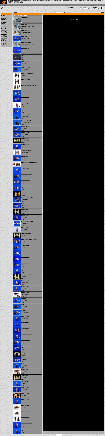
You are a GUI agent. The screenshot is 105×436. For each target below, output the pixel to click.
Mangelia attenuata (25, 108)
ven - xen (4, 45)
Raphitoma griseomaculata (26, 334)
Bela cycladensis (24, 227)
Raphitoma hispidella (25, 340)
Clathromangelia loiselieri (26, 423)
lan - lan (4, 27)
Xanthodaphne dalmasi (26, 233)
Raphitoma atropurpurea (26, 103)
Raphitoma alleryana (25, 67)
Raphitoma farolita (25, 286)
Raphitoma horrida (25, 357)
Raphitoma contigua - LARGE (27, 197)
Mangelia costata (24, 215)
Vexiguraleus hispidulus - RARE (27, 346)
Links (75, 5)
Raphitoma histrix (24, 351)
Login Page (2, 5)
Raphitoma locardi (25, 411)
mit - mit (3, 31)
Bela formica (23, 304)
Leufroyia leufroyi (24, 375)
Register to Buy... (25, 5)
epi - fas (3, 24)
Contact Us (92, 5)
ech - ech (4, 23)
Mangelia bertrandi (25, 126)
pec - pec (4, 39)
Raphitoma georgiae (25, 316)
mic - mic (4, 30)
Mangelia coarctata (25, 168)
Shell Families (45, 5)
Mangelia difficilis (24, 251)
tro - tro (3, 43)
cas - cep (4, 19)
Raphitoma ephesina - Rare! (27, 274)
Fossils (50, 5)
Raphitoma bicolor (25, 132)
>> (64, 12)
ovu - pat (4, 38)
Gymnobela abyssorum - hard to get (30, 55)
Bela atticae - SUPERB (25, 114)
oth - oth (4, 36)
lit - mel (3, 28)
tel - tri (3, 42)
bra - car (3, 18)
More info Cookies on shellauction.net (15, 2)
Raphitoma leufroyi (25, 387)
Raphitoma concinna (25, 180)
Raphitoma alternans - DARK (27, 73)
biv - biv (4, 16)
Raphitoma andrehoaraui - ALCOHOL (28, 85)
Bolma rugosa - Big (25, 30)
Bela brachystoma (25, 138)
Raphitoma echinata (25, 263)
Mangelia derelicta (25, 245)
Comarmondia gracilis (25, 322)
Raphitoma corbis (24, 203)
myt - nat (4, 34)
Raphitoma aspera (25, 97)
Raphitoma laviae (24, 363)
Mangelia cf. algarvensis (26, 150)
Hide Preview (72, 7)
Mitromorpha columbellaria (26, 174)
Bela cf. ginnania (24, 156)
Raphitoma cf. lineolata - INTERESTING (29, 162)
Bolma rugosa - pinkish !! (26, 42)
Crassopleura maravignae (26, 428)
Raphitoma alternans (25, 79)
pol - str (3, 40)
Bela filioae (23, 298)
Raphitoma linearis (25, 399)
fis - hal (3, 26)
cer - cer (3, 20)
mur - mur (4, 32)
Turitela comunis (24, 17)
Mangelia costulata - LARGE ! (27, 221)
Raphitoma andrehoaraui (26, 91)
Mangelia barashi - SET (26, 120)
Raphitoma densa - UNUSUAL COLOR (29, 239)
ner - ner (3, 35)
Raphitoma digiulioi (25, 257)
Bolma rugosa (24, 24)
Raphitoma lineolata (25, 405)
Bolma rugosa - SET (25, 48)
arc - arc (3, 15)
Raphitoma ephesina (25, 280)
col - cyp (3, 22)
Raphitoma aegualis (25, 61)
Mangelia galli (24, 310)
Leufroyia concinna (25, 191)
